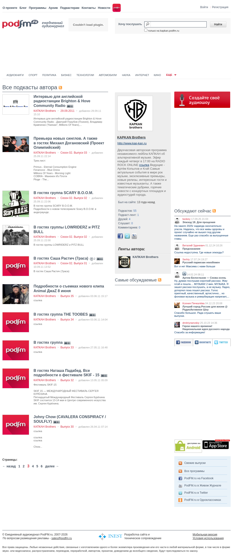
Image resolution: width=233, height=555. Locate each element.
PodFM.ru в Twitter (196, 492)
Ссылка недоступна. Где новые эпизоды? (199, 252)
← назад (9, 466)
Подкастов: (127, 210)
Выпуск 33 (67, 347)
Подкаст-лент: (128, 215)
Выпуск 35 (67, 296)
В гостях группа (49, 342)
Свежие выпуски (195, 463)
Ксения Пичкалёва (193, 303)
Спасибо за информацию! (189, 332)
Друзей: (124, 219)
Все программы (194, 471)
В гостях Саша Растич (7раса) (61, 258)
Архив (53, 8)
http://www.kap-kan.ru (132, 143)
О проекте (10, 8)
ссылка (144, 165)
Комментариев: (129, 227)
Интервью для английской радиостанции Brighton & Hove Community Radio (62, 101)
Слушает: (125, 223)
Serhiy (186, 259)
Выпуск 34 (67, 319)
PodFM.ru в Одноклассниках (202, 500)
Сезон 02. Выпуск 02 (74, 198)
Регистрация (220, 7)
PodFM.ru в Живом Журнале (202, 485)
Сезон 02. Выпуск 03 (74, 152)
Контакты (89, 8)
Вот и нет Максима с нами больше (194, 266)
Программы (37, 8)
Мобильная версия (205, 534)
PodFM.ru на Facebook (198, 478)
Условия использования (208, 538)
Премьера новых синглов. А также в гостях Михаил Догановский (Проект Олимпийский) (69, 142)
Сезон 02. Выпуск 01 (74, 263)
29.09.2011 (68, 110)
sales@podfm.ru (61, 538)
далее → (52, 466)
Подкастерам (69, 8)
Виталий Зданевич (193, 245)
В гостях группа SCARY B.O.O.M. (63, 193)
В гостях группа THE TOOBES (61, 314)
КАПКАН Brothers (45, 110)
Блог (23, 8)
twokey (186, 219)
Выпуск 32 (67, 380)
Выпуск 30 (67, 426)
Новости (104, 8)
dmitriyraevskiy (190, 322)
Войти (204, 7)
